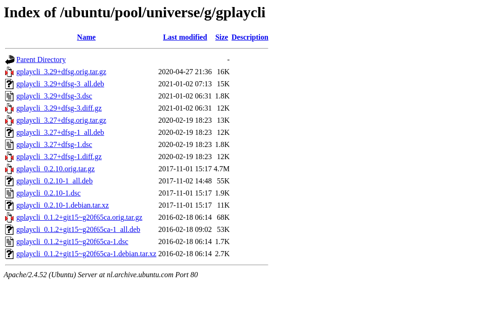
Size (221, 37)
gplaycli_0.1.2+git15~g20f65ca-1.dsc (72, 241)
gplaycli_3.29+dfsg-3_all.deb (60, 84)
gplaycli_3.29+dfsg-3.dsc (54, 96)
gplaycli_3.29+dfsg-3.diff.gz (59, 108)
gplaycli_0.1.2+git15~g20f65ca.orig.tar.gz (79, 217)
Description (250, 37)
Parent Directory (41, 59)
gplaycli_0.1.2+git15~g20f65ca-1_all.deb (78, 229)
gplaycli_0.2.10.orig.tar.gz (55, 169)
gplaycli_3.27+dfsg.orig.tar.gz (61, 120)
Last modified (185, 37)
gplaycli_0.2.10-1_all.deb (54, 181)
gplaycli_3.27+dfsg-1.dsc (54, 144)
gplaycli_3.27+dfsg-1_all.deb (60, 132)
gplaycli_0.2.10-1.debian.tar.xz (62, 205)
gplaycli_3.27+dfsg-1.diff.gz (59, 157)
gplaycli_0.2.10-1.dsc (48, 193)
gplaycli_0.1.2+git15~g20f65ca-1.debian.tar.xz (86, 254)
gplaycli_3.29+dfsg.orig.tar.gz (61, 72)
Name (86, 37)
